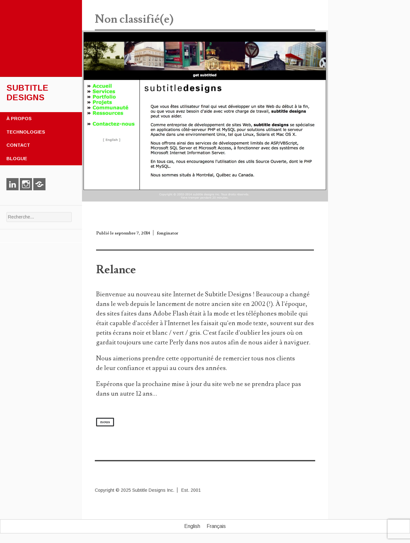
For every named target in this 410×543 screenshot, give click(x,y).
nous (105, 422)
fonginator (167, 233)
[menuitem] (192, 526)
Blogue (16, 158)
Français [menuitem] (216, 526)
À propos (19, 118)
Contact (18, 145)
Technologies (25, 132)
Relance (116, 269)
